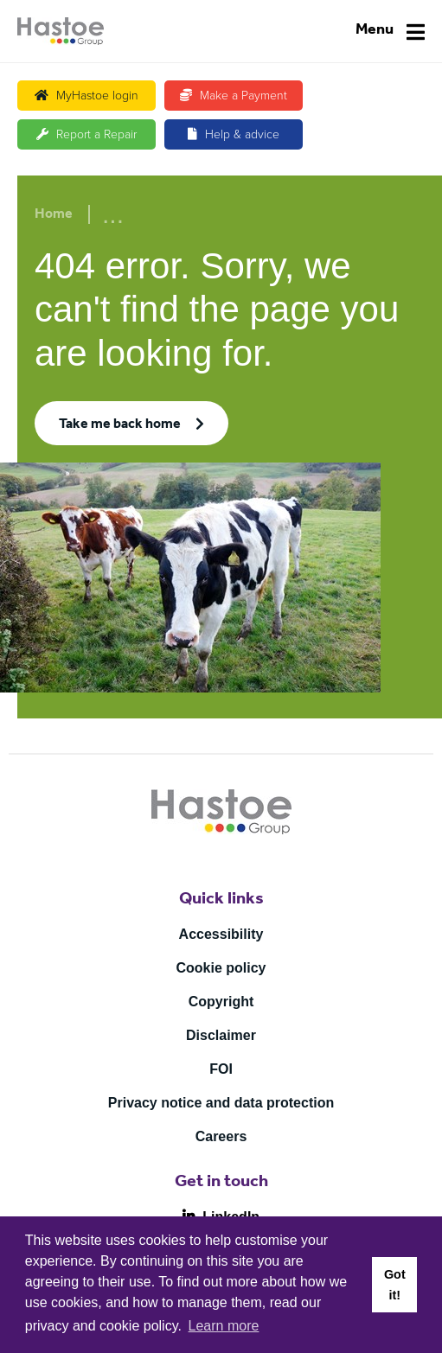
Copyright (221, 1001)
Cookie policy (221, 968)
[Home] (60, 31)
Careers (221, 1136)
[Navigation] (390, 31)
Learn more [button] (224, 1325)
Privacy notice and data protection (221, 1102)
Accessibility (221, 934)
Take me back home (120, 425)
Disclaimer (221, 1035)
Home (54, 215)
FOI (221, 1069)
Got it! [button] (395, 1284)
